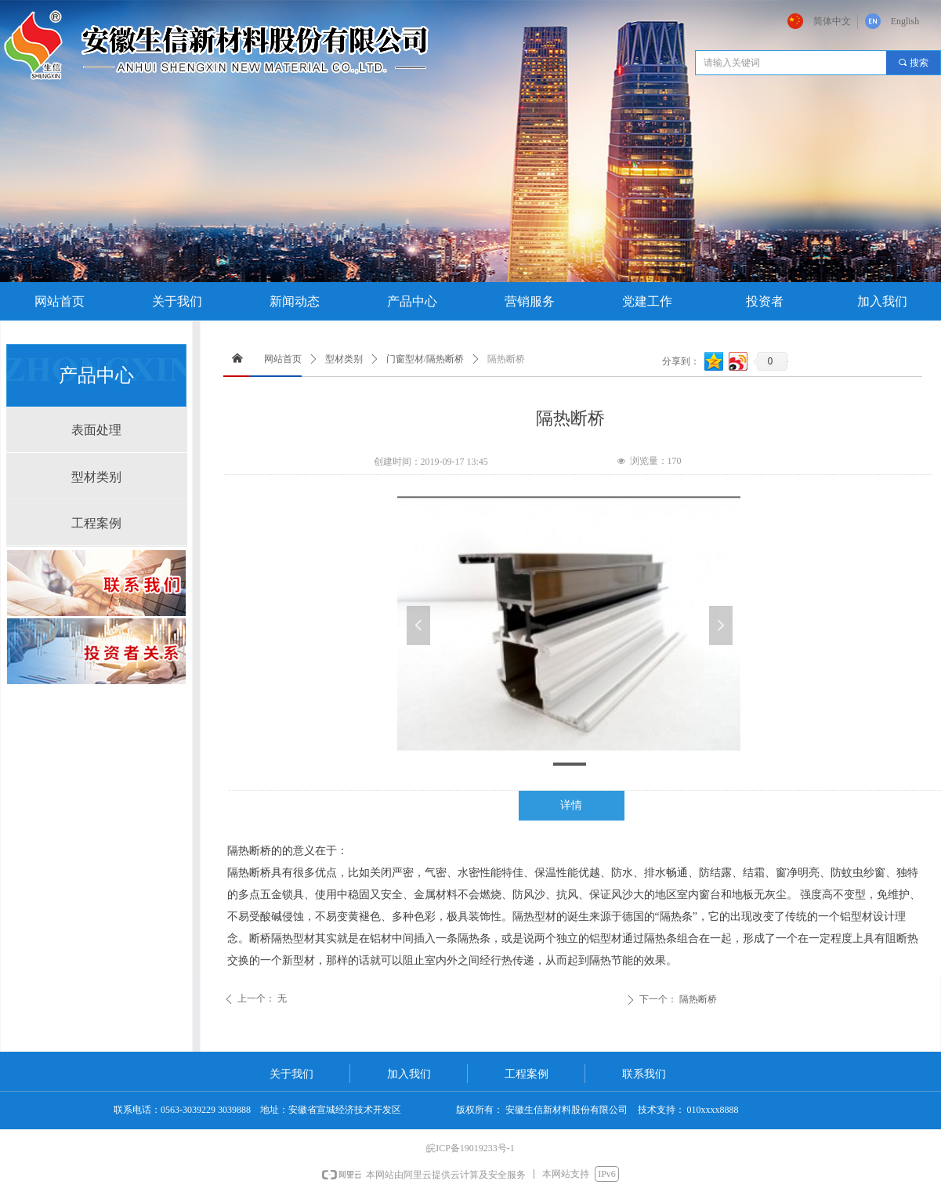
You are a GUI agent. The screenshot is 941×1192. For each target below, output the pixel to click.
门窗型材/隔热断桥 (425, 358)
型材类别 (344, 358)
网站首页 (283, 358)
